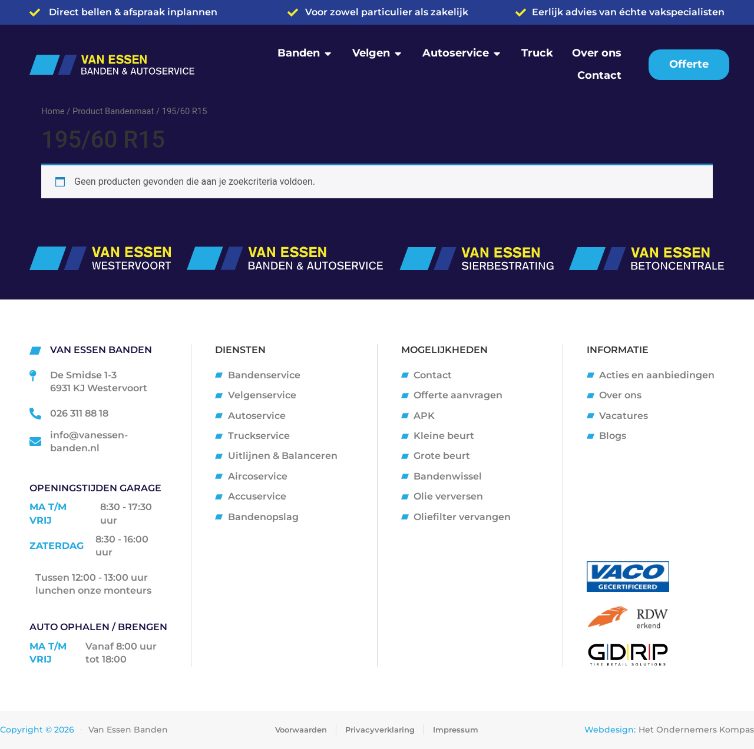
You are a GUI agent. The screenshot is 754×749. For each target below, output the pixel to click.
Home (53, 111)
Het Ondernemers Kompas (696, 729)
